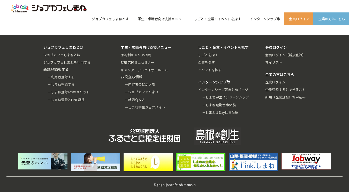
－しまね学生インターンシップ (225, 97)
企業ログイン (275, 82)
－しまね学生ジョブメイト (145, 107)
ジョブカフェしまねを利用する (66, 62)
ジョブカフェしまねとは (110, 18)
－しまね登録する (61, 84)
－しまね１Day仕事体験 (220, 112)
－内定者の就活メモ (140, 84)
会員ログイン (299, 18)
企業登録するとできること (285, 89)
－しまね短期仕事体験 (219, 104)
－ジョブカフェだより (141, 91)
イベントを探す (210, 69)
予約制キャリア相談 (136, 54)
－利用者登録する (61, 76)
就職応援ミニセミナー (137, 62)
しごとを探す (208, 54)
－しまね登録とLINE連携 (66, 99)
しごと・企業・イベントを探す (217, 18)
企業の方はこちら (331, 18)
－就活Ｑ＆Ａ (135, 99)
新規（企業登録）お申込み (285, 97)
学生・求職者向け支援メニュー (161, 18)
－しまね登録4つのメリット (69, 91)
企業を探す (206, 62)
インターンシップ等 (265, 18)
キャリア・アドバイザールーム (144, 69)
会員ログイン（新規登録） (285, 54)
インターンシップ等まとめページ (223, 89)
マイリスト (273, 62)
